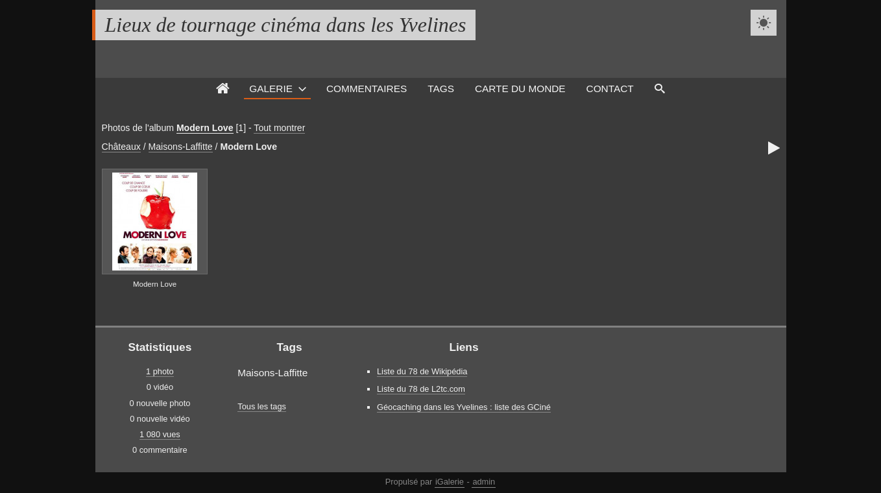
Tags (441, 88)
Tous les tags (261, 406)
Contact (610, 88)
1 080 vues (159, 434)
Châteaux (121, 146)
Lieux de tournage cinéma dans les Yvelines (285, 24)
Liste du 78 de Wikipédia (422, 371)
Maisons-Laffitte (181, 146)
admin (483, 482)
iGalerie (449, 482)
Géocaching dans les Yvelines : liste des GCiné (464, 407)
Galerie (271, 88)
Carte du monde (520, 88)
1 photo (160, 371)
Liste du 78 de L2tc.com (421, 389)
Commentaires (366, 88)
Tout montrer (279, 128)
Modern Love (205, 128)
